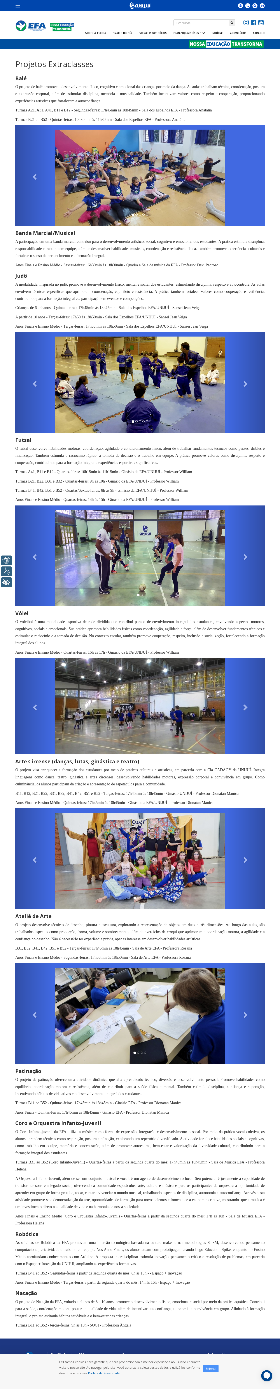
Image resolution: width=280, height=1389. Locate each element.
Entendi (211, 1368)
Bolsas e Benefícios (153, 33)
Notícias (217, 33)
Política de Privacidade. (104, 1373)
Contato (259, 33)
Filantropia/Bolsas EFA (189, 33)
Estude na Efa (122, 33)
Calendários (238, 33)
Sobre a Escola (95, 33)
